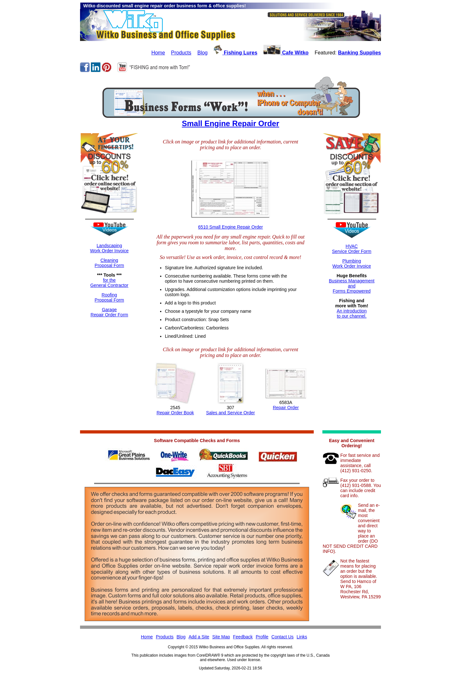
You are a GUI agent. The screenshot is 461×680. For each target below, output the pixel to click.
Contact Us (282, 636)
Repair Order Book (175, 412)
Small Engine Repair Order (230, 123)
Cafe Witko (286, 52)
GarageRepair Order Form (109, 312)
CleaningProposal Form (109, 263)
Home (158, 52)
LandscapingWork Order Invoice (109, 248)
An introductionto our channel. (352, 313)
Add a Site (199, 636)
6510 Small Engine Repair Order (230, 227)
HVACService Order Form (351, 249)
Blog (202, 52)
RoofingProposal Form (109, 297)
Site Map (221, 636)
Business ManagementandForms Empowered (351, 286)
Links (302, 636)
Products (181, 52)
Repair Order (286, 407)
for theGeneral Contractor (109, 283)
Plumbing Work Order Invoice (351, 263)
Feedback (243, 636)
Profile (262, 636)
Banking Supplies (359, 52)
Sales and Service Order (230, 412)
